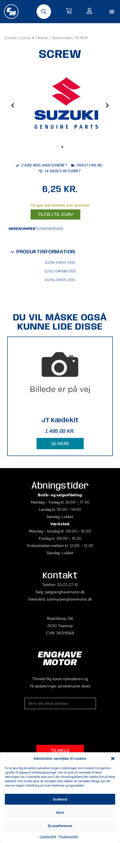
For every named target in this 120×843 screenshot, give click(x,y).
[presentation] (60, 727)
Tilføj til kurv (55, 214)
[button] (112, 758)
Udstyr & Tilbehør (34, 37)
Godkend (60, 799)
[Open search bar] (44, 11)
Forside (11, 37)
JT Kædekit (60, 420)
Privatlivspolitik (68, 836)
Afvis (60, 812)
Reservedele (62, 37)
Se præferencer (60, 826)
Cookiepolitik (47, 836)
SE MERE (60, 443)
